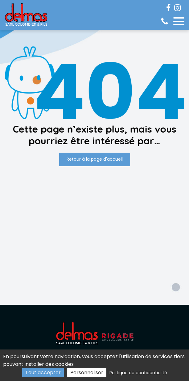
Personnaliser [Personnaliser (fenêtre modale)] (86, 372)
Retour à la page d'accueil (95, 159)
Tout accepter (43, 372)
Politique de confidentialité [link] (138, 373)
